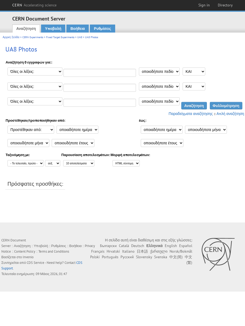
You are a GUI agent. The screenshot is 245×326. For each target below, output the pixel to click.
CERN (34, 5)
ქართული (158, 251)
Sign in (204, 5)
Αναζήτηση (26, 28)
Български (108, 245)
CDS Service (35, 262)
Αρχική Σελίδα (11, 37)
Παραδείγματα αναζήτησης (191, 113)
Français (98, 251)
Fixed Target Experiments (60, 37)
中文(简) (176, 257)
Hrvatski (113, 251)
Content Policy (24, 251)
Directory (225, 5)
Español (185, 245)
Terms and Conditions (53, 251)
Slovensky (144, 257)
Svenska (160, 257)
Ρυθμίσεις (102, 28)
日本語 (142, 251)
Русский (127, 257)
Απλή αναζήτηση (230, 113)
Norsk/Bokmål (181, 251)
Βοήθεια (77, 28)
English (171, 245)
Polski (95, 257)
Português (110, 257)
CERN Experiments (32, 37)
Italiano (128, 251)
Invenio (28, 257)
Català (124, 245)
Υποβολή (53, 28)
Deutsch (137, 245)
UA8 (79, 37)
